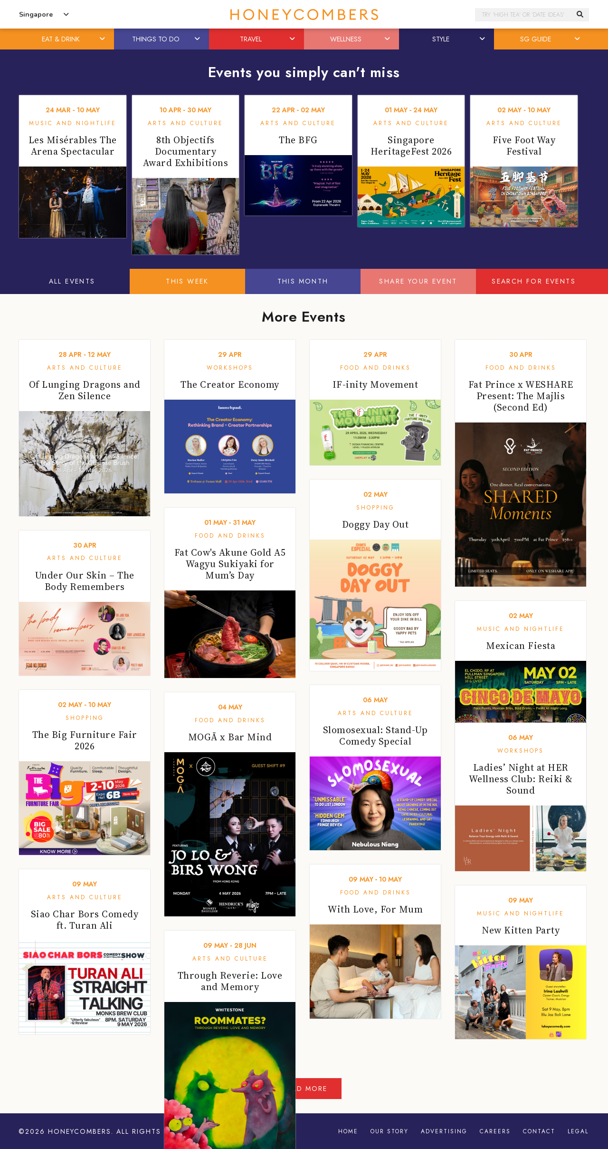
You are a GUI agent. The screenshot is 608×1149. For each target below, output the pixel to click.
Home (348, 1131)
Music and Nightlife (72, 123)
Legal (578, 1131)
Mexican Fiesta (520, 645)
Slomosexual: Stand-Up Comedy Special (375, 735)
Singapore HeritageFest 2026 (411, 145)
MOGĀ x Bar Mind (230, 737)
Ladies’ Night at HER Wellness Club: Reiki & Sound (521, 779)
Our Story (389, 1131)
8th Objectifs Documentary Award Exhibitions (185, 151)
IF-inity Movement (375, 384)
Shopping (375, 507)
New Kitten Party (521, 930)
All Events (72, 281)
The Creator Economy (229, 384)
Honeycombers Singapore (304, 14)
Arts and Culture (185, 123)
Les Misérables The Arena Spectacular (72, 145)
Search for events (534, 281)
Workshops (230, 367)
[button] (103, 39)
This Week (187, 281)
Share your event (418, 281)
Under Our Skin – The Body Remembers (84, 581)
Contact (539, 1131)
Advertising (444, 1131)
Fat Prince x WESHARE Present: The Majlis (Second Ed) (520, 396)
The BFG (298, 140)
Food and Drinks (375, 367)
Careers (495, 1131)
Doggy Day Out (375, 524)
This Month (303, 281)
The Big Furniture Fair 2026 (84, 740)
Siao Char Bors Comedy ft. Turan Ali (85, 919)
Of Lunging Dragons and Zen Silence (85, 390)
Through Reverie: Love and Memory (230, 981)
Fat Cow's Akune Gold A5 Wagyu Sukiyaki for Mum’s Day (230, 564)
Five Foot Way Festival (524, 145)
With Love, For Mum (375, 909)
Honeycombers (79, 1131)
